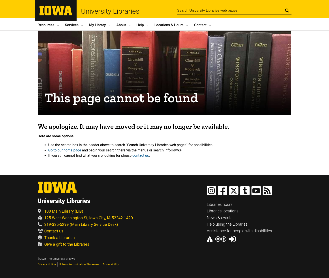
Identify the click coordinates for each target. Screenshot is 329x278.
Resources (46, 25)
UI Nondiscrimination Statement (79, 264)
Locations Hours (169, 25)
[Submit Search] (287, 11)
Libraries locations (223, 211)
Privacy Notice (47, 264)
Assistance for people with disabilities (239, 230)
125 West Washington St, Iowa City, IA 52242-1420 (85, 217)
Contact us (51, 231)
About (121, 25)
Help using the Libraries (227, 224)
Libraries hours (220, 204)
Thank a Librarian (56, 237)
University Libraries (110, 11)
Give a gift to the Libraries (63, 244)
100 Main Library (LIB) (60, 211)
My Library (97, 25)
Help (140, 25)
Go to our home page (64, 150)
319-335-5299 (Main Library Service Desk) (78, 224)
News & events (220, 217)
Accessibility (111, 264)
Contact (200, 25)
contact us (140, 155)
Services (72, 25)
